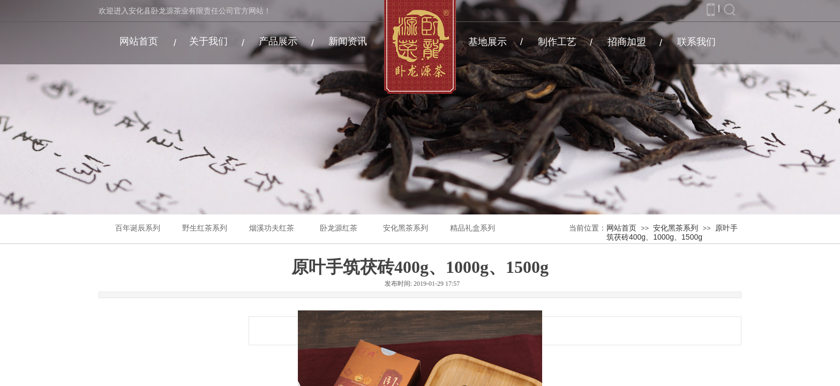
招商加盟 (627, 41)
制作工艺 (557, 41)
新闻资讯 (347, 41)
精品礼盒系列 (472, 228)
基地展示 (487, 41)
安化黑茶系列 (405, 228)
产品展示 (278, 41)
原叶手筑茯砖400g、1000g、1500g (672, 232)
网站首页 (138, 41)
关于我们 (208, 41)
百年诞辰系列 (137, 228)
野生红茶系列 (204, 228)
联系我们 (696, 41)
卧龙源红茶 (338, 228)
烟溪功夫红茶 (271, 228)
